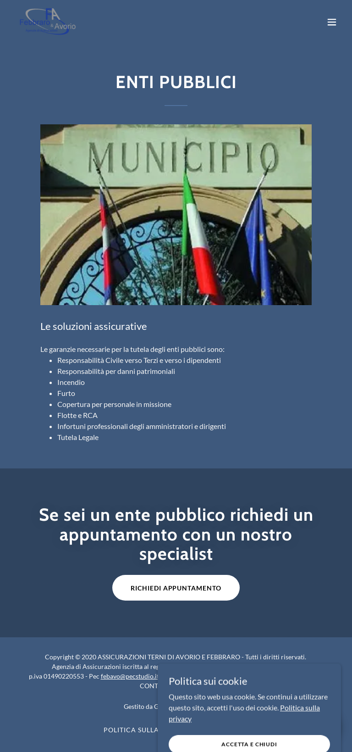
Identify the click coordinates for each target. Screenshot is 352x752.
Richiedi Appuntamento (176, 588)
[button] (332, 22)
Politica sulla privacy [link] (148, 730)
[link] (48, 22)
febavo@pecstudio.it (130, 676)
